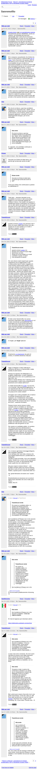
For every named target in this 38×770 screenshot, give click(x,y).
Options (32, 18)
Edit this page (32, 767)
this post (15, 498)
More (32, 26)
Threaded (21, 16)
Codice (16, 410)
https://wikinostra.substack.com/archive (20, 623)
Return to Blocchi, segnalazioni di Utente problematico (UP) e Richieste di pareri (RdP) (14, 761)
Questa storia (12, 32)
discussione (28, 320)
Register (34, 5)
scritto (25, 386)
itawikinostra (6, 598)
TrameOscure (6, 217)
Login (29, 5)
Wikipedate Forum (6, 2)
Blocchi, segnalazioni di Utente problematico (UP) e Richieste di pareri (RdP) (16, 2)
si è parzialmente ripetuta (27, 32)
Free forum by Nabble (8, 767)
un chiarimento (19, 354)
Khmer (4, 153)
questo (21, 223)
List (13, 16)
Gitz (3, 101)
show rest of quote (14, 590)
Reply (21, 26)
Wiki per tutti (6, 26)
